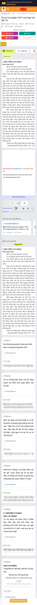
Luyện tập (22, 51)
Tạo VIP (23, 9)
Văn (13, 13)
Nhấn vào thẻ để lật (18, 197)
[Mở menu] (8, 9)
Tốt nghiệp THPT (5, 13)
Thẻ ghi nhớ (8, 51)
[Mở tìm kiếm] (17, 9)
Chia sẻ (9, 33)
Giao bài (10, 38)
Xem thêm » (8, 591)
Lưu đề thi (27, 38)
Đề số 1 (3, 44)
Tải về (27, 33)
